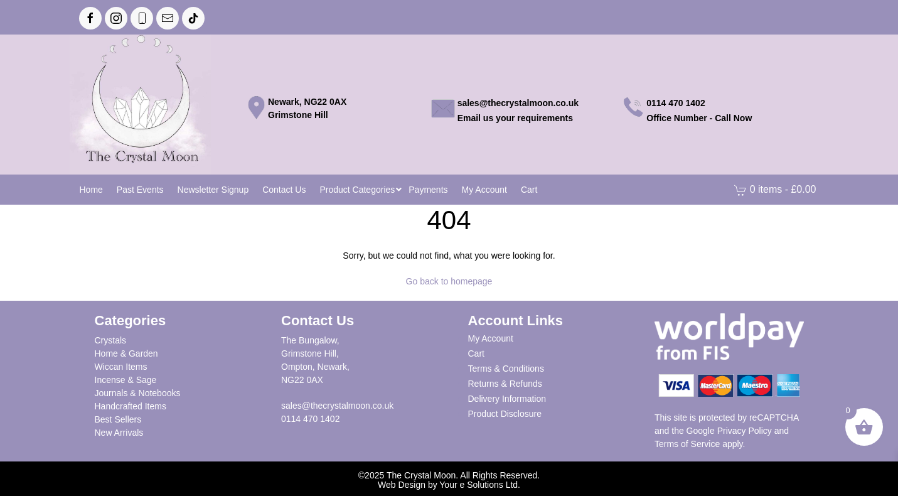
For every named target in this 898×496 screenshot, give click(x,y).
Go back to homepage (449, 281)
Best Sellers (118, 419)
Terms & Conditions (506, 369)
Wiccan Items (121, 367)
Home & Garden (126, 353)
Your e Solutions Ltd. (479, 485)
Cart (476, 353)
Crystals (111, 340)
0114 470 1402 (310, 419)
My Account (490, 338)
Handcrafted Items (130, 406)
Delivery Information (507, 399)
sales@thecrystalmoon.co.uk (337, 406)
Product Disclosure (505, 414)
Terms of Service (687, 444)
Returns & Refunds (505, 384)
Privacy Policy (744, 431)
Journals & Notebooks (138, 393)
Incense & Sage (126, 380)
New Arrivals (119, 433)
